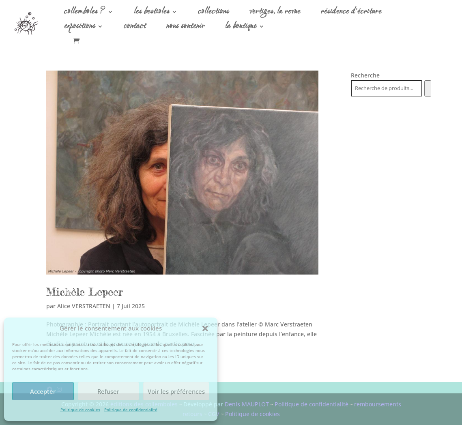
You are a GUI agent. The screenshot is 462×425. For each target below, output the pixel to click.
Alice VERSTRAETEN (83, 306)
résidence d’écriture (351, 13)
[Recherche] (427, 88)
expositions (79, 28)
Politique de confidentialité (130, 409)
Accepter (43, 391)
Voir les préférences (176, 391)
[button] (205, 328)
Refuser (108, 391)
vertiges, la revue (275, 13)
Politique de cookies (80, 409)
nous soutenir (185, 28)
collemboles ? (84, 13)
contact (135, 28)
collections (213, 13)
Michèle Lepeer (84, 291)
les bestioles (152, 13)
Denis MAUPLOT (247, 404)
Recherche (365, 75)
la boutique (241, 28)
